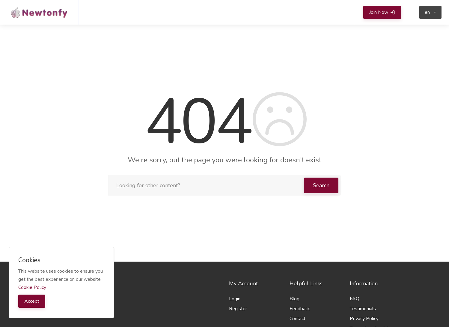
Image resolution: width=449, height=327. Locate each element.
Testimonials (363, 308)
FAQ (354, 299)
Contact (297, 318)
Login (234, 299)
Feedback (300, 308)
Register (238, 308)
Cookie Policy (32, 287)
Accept (31, 301)
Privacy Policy (364, 318)
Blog (294, 299)
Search (321, 185)
